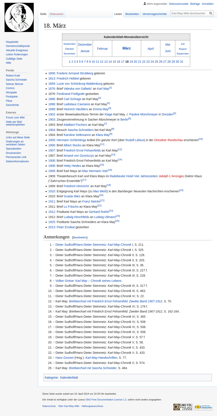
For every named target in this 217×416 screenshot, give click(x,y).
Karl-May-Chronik (119, 244)
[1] (110, 87)
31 (181, 61)
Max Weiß (100, 191)
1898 (51, 104)
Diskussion (57, 14)
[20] (101, 195)
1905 (51, 140)
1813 (51, 78)
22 (144, 61)
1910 (51, 191)
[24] (118, 215)
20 (135, 61)
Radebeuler (117, 176)
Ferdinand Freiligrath (71, 94)
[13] (113, 154)
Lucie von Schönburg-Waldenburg (79, 83)
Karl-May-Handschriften (101, 357)
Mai (167, 44)
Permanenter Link (16, 157)
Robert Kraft (13, 75)
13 (106, 61)
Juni (168, 51)
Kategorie (51, 377)
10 (93, 61)
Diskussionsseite (178, 3)
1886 (51, 99)
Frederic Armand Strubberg (75, 73)
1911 (51, 201)
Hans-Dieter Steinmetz (91, 244)
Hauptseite (12, 41)
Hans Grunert (65, 357)
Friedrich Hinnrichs (76, 186)
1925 (51, 222)
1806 (51, 73)
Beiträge (195, 3)
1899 (51, 109)
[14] (120, 159)
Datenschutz (49, 406)
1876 (51, 88)
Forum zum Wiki (15, 117)
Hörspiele (11, 92)
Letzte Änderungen (17, 54)
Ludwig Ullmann (105, 217)
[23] (111, 210)
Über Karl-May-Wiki (68, 406)
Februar (102, 48)
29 (173, 61)
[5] (174, 113)
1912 (51, 212)
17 (122, 61)
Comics (10, 88)
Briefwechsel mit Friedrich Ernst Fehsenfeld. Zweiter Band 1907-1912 (115, 301)
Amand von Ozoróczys (79, 155)
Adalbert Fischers (75, 124)
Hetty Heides (72, 165)
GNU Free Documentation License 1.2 (106, 399)
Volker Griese (65, 280)
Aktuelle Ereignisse (17, 50)
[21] (102, 200)
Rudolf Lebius (135, 140)
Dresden (167, 114)
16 (118, 61)
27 (165, 61)
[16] (110, 169)
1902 (51, 114)
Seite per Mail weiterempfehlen (15, 123)
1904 (51, 130)
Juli (183, 43)
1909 (51, 171)
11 (97, 61)
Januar (85, 51)
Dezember (85, 44)
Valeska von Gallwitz (77, 88)
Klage (108, 114)
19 (131, 61)
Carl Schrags (72, 99)
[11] (102, 144)
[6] (129, 118)
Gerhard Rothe (99, 212)
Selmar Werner (14, 84)
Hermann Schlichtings (71, 140)
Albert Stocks (72, 145)
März (127, 48)
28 (169, 61)
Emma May (100, 109)
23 (148, 61)
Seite (43, 14)
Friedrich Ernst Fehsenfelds (82, 150)
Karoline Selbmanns (77, 135)
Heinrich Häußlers (76, 109)
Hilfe (8, 62)
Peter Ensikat (66, 227)
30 (177, 61)
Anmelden (208, 3)
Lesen (118, 14)
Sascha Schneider (16, 79)
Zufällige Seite (14, 58)
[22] (99, 205)
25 (156, 61)
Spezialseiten (13, 148)
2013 (51, 227)
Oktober (69, 48)
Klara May (103, 135)
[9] (111, 133)
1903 (51, 119)
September (69, 43)
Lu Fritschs (71, 206)
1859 (51, 83)
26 (160, 61)
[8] (112, 128)
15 (114, 61)
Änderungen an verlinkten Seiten (15, 143)
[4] (109, 108)
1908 (51, 160)
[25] (117, 221)
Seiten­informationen (17, 161)
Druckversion (13, 153)
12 (102, 61)
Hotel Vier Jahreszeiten (141, 176)
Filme (9, 100)
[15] (102, 164)
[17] (84, 179)
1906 (51, 145)
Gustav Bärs (72, 196)
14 (110, 61)
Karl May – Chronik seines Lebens (98, 280)
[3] (108, 103)
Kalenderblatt (69, 377)
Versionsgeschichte (154, 14)
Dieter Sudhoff (65, 244)
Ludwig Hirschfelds (76, 217)
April (151, 48)
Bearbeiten (80, 237)
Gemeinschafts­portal (18, 46)
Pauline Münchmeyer (143, 114)
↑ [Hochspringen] (54, 244)
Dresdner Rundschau (168, 140)
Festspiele (12, 96)
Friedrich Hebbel (68, 78)
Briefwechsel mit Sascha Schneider (92, 368)
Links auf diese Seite (18, 137)
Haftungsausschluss (92, 406)
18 (127, 61)
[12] (120, 149)
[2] (99, 97)
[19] (181, 190)
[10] (200, 139)
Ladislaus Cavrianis (77, 104)
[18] (109, 184)
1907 (51, 150)
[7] (105, 123)
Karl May (103, 88)
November (69, 53)
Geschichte (12, 105)
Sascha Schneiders (81, 130)
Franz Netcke (91, 201)
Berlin (124, 119)
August (183, 48)
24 (152, 61)
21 (139, 61)
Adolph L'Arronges (171, 176)
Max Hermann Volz (95, 171)
